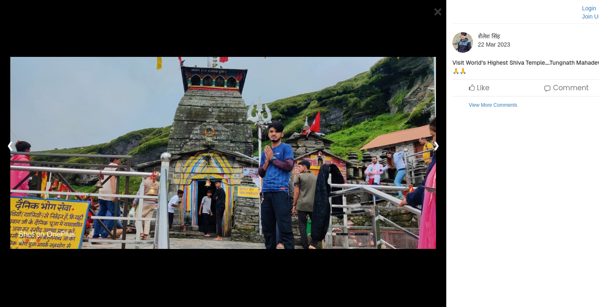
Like (479, 88)
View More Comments (493, 105)
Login (589, 8)
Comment (566, 88)
